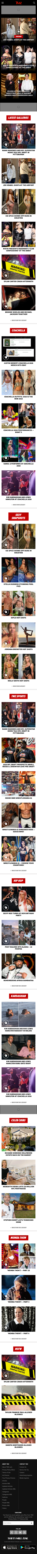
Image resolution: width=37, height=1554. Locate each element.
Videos (4, 1508)
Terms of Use (6, 1472)
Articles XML (6, 1483)
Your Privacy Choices (8, 1478)
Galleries (5, 1497)
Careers (22, 1472)
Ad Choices (5, 1475)
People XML (6, 1502)
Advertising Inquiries (26, 1475)
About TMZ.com (7, 1467)
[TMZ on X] (16, 1532)
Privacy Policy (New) (8, 1470)
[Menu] (3, 2)
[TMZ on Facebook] (12, 1532)
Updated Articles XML (9, 1489)
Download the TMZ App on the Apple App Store (10, 1547)
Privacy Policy (12, 1519)
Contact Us (23, 1467)
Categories (5, 1492)
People (4, 1500)
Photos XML (6, 1505)
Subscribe (32, 1523)
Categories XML (7, 1494)
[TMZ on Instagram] (24, 1532)
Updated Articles (7, 1486)
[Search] (34, 2)
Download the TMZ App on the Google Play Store (27, 1547)
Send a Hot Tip (24, 1470)
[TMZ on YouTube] (20, 1532)
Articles (4, 1481)
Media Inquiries (24, 1478)
